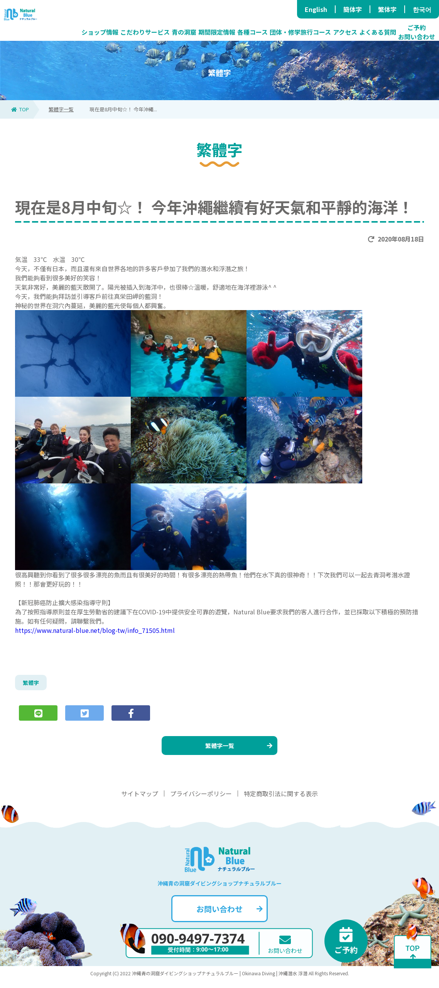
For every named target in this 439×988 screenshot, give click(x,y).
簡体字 (352, 9)
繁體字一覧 (61, 109)
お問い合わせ (228, 916)
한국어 (422, 9)
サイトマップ (139, 800)
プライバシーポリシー (201, 800)
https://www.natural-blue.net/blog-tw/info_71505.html (95, 630)
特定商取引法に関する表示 (281, 800)
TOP (20, 109)
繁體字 (32, 683)
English (316, 9)
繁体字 (387, 9)
